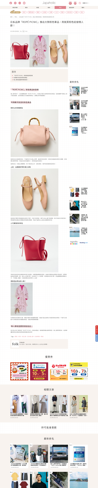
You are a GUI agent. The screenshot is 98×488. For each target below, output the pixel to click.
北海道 (44, 12)
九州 (56, 12)
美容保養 (15, 7)
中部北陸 (69, 12)
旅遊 (37, 7)
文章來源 (21, 342)
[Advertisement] (80, 57)
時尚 (60, 7)
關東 (38, 12)
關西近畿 (31, 12)
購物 (83, 7)
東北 (82, 12)
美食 (49, 7)
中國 (76, 12)
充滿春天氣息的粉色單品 (20, 77)
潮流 (26, 7)
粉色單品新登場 (23, 75)
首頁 (11, 17)
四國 (62, 12)
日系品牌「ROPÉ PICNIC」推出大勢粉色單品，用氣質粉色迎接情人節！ (37, 17)
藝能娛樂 (71, 7)
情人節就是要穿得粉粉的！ (21, 80)
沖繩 (51, 12)
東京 (24, 12)
